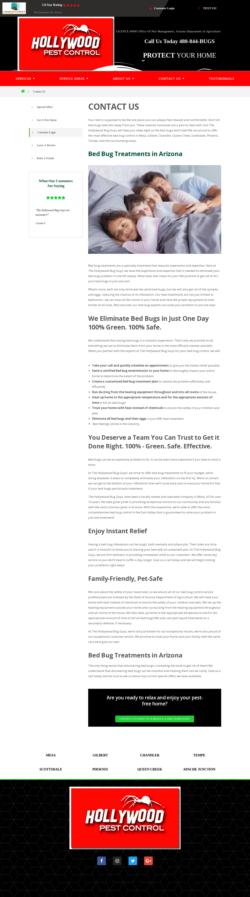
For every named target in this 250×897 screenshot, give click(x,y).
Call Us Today (161, 41)
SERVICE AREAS (73, 78)
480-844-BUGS (196, 41)
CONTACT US (171, 78)
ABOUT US (123, 78)
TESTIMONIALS (221, 78)
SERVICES (25, 78)
